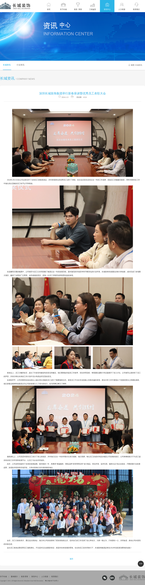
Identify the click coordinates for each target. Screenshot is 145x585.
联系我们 (54, 576)
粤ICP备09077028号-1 (52, 581)
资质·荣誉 (24, 576)
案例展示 (14, 576)
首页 (131, 65)
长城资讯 (7, 65)
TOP (140, 564)
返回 (71, 559)
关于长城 (3, 576)
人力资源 (44, 576)
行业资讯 (20, 65)
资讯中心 (34, 576)
